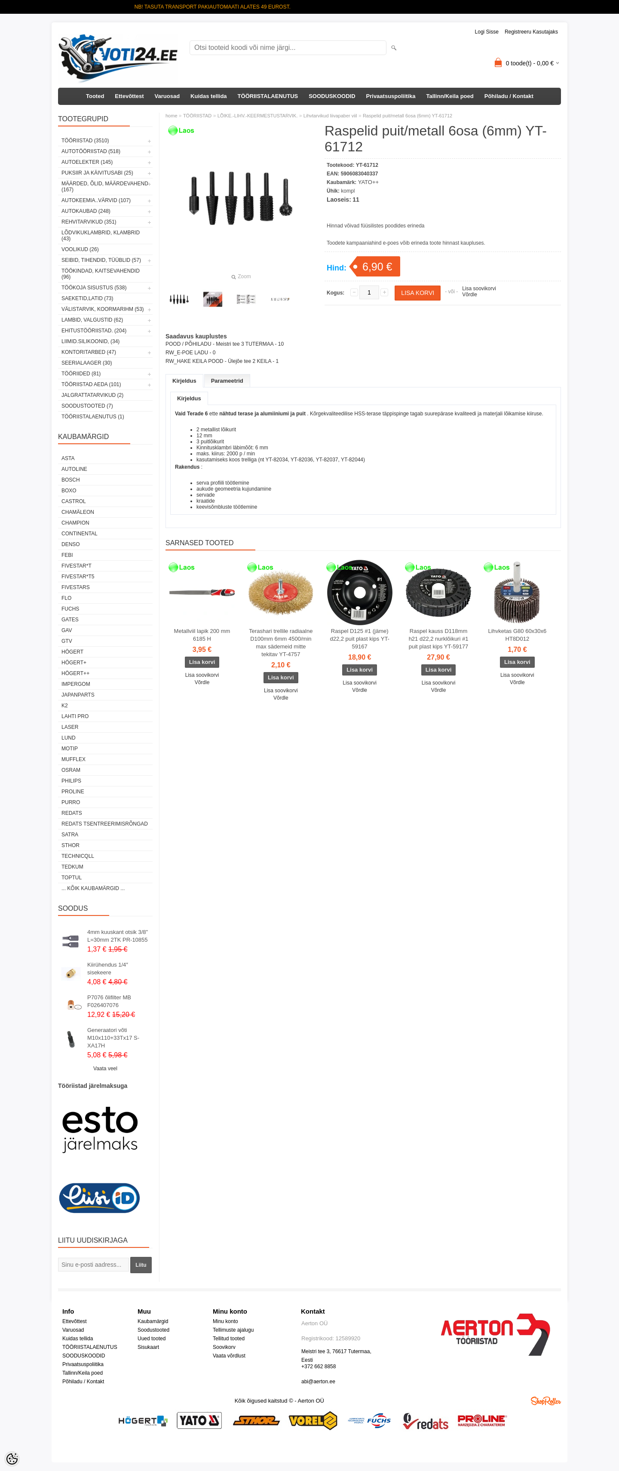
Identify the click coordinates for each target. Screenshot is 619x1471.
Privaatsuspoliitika (391, 96)
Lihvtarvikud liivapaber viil (330, 115)
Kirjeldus (184, 381)
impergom (75, 684)
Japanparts (78, 695)
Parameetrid (227, 381)
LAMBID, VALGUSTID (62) (92, 320)
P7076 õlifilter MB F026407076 (109, 1001)
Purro (70, 802)
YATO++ (368, 182)
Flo (66, 598)
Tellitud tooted (229, 1339)
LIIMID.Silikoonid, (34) (90, 341)
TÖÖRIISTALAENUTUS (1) (92, 417)
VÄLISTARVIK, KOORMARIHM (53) (102, 309)
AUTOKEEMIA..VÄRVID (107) (96, 200)
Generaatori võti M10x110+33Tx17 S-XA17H (113, 1038)
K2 (64, 706)
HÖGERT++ (75, 673)
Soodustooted (153, 1330)
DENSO (70, 544)
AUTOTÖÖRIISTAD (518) (90, 151)
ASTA (67, 458)
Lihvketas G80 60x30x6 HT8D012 (517, 635)
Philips (71, 781)
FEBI (67, 555)
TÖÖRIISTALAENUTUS (268, 96)
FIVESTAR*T (76, 566)
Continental (79, 534)
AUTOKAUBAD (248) (85, 211)
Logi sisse (487, 32)
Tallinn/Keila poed (449, 96)
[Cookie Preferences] (12, 1459)
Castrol (73, 501)
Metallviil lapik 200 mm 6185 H (202, 635)
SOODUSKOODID (332, 96)
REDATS (71, 813)
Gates (70, 620)
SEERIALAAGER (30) (86, 363)
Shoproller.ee (546, 1401)
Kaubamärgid (153, 1321)
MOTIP (69, 749)
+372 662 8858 (318, 1367)
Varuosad (167, 96)
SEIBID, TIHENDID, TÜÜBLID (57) (101, 260)
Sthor (70, 845)
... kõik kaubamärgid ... (93, 888)
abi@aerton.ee (318, 1382)
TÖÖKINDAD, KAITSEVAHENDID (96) (100, 274)
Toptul (71, 878)
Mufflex (73, 759)
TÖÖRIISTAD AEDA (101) (91, 384)
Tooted (95, 96)
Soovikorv (224, 1347)
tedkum (72, 867)
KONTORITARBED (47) (88, 352)
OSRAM (70, 770)
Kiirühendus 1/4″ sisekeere (107, 968)
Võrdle (469, 295)
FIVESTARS (75, 587)
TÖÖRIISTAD (197, 115)
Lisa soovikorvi (479, 289)
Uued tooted (151, 1339)
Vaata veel (105, 1069)
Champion (75, 523)
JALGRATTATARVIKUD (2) (92, 395)
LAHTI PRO (75, 716)
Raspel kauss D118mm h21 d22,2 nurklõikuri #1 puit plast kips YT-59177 (439, 639)
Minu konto (225, 1321)
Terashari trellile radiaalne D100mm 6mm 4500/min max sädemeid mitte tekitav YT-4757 (281, 642)
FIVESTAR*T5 (77, 577)
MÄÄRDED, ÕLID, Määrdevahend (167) (104, 187)
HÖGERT (72, 652)
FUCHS (70, 609)
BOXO (69, 491)
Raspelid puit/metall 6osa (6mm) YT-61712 (407, 115)
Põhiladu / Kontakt (508, 96)
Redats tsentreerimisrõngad (104, 824)
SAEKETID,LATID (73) (87, 298)
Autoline (74, 469)
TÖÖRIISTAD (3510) (85, 141)
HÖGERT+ (73, 663)
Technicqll (77, 856)
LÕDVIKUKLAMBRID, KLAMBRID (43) (100, 236)
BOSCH (70, 480)
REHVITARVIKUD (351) (88, 222)
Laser (69, 727)
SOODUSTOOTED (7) (87, 406)
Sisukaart (148, 1347)
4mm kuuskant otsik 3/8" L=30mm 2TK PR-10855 (117, 936)
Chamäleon (77, 512)
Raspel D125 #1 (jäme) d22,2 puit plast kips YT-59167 (359, 639)
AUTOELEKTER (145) (87, 162)
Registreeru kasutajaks (531, 32)
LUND (68, 738)
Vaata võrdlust (229, 1356)
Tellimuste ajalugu (233, 1330)
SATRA (69, 835)
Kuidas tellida (208, 96)
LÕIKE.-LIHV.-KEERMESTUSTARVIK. (258, 115)
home (171, 115)
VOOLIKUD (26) (80, 249)
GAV (66, 630)
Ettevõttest (129, 96)
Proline (72, 792)
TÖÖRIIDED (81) (81, 374)
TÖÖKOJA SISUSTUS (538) (93, 288)
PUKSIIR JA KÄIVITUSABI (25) (97, 173)
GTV (66, 641)
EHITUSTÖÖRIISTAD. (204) (93, 331)
